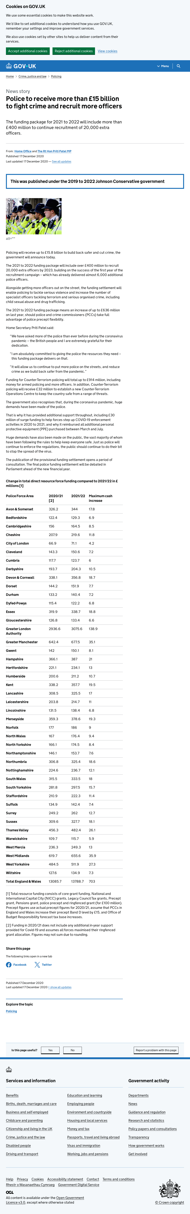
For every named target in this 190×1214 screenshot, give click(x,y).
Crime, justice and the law (25, 1137)
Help (9, 1179)
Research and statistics (146, 1120)
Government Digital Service (78, 1185)
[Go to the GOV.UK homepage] (21, 66)
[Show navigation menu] (163, 66)
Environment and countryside (89, 1112)
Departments (138, 1095)
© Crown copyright (169, 1202)
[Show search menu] (178, 66)
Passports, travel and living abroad (93, 1137)
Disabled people (18, 1145)
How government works (146, 1145)
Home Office (23, 151)
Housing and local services (87, 1120)
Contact (93, 1179)
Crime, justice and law (32, 76)
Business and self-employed (27, 1112)
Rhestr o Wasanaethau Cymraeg (30, 1185)
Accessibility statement (65, 1179)
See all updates (61, 161)
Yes (54, 1050)
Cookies (38, 1179)
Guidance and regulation (147, 1112)
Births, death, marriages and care (31, 1104)
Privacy (22, 1179)
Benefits (12, 1095)
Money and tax (78, 1129)
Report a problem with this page (156, 1050)
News (132, 1104)
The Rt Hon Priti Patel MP (54, 151)
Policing (56, 76)
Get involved (137, 1154)
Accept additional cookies (28, 51)
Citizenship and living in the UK (29, 1129)
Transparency (138, 1137)
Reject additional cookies (74, 51)
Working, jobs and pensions (87, 1154)
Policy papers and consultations (152, 1129)
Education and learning (84, 1095)
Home (10, 76)
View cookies (107, 51)
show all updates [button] (59, 987)
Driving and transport (22, 1154)
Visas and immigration (83, 1145)
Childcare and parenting (24, 1120)
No (76, 1050)
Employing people (80, 1104)
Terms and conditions (119, 1179)
